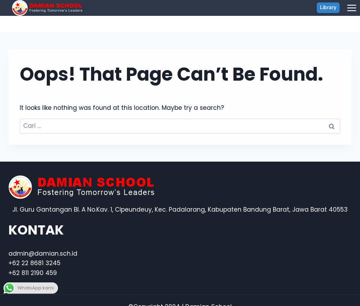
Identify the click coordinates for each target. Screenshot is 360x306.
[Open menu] (351, 7)
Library (328, 7)
